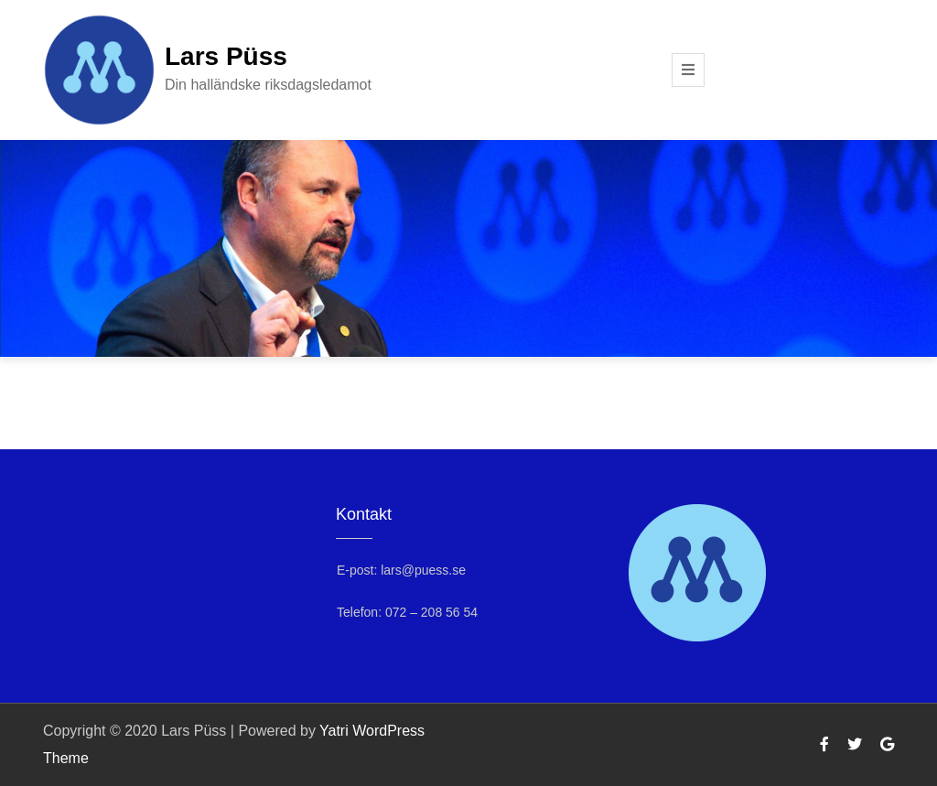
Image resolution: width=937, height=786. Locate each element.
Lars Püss (226, 56)
